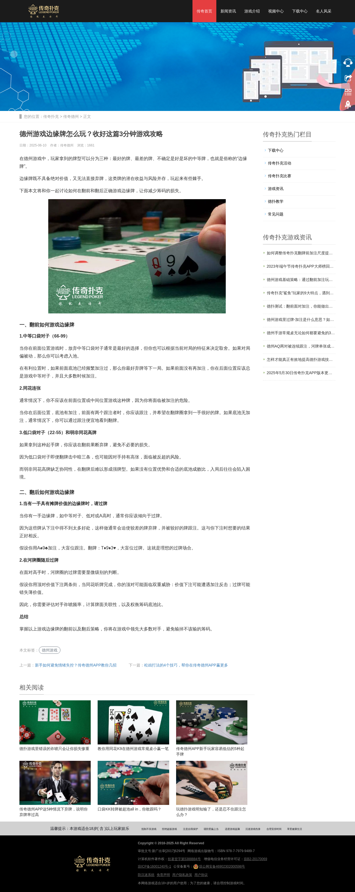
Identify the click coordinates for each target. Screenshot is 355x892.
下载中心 (300, 11)
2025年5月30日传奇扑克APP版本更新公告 (301, 373)
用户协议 (201, 875)
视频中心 (276, 11)
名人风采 (323, 11)
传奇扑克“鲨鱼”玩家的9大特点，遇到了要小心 (301, 293)
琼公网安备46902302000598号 (219, 866)
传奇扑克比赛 (279, 176)
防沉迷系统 (146, 875)
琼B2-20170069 (255, 859)
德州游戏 (49, 650)
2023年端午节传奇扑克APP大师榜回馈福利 (301, 266)
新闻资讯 (228, 11)
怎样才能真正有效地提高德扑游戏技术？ (301, 359)
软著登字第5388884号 (184, 859)
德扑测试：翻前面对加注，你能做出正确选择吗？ (301, 306)
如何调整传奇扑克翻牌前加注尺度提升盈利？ (301, 253)
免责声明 (163, 875)
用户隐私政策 (182, 875)
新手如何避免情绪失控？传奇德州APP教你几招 (75, 665)
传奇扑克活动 (279, 163)
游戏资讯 (275, 188)
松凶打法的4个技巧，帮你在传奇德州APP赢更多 (186, 665)
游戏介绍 (252, 11)
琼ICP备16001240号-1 (154, 866)
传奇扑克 (51, 116)
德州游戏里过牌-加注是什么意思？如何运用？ (301, 319)
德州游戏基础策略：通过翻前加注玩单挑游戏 (301, 279)
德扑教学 (275, 201)
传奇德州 (71, 116)
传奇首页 (204, 11)
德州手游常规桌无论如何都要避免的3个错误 (301, 333)
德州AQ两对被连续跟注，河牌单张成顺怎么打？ (301, 346)
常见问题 (275, 214)
